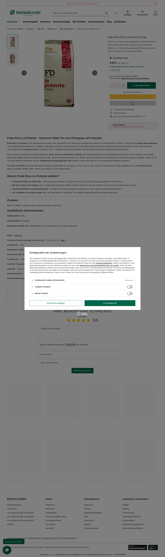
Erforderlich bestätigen (56, 303)
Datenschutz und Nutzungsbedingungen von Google (99, 265)
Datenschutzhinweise (104, 263)
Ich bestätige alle (110, 303)
